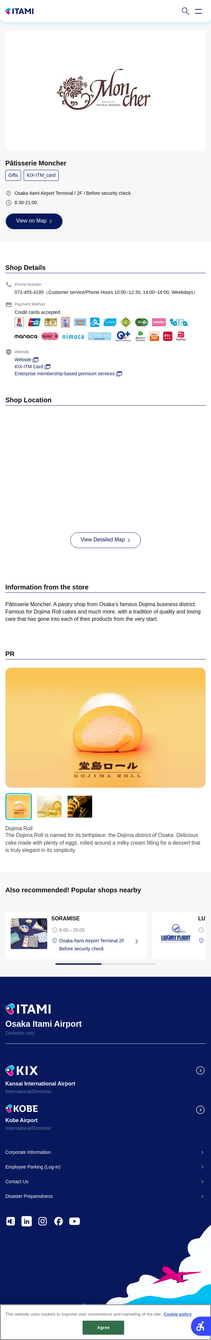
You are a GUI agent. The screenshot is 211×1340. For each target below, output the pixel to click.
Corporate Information (28, 1152)
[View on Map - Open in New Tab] (34, 221)
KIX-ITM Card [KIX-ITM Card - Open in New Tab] (29, 366)
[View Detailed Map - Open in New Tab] (105, 540)
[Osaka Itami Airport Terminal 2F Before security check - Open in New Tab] (100, 945)
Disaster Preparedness (29, 1196)
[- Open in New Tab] (10, 1221)
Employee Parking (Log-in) (33, 1167)
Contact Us (16, 1181)
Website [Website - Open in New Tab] (23, 359)
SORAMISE (65, 918)
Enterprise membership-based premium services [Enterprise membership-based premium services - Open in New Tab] (65, 373)
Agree (103, 1330)
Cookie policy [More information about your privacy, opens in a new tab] (177, 1317)
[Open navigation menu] (198, 11)
